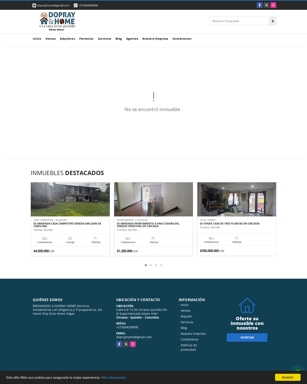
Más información (113, 378)
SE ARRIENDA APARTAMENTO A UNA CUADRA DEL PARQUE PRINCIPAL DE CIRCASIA (148, 225)
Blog (119, 39)
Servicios (104, 39)
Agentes (132, 39)
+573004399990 (88, 5)
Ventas (50, 39)
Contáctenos (181, 39)
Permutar (86, 39)
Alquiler (186, 316)
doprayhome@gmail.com (134, 337)
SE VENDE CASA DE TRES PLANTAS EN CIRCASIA (229, 223)
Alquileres (67, 39)
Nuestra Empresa (155, 39)
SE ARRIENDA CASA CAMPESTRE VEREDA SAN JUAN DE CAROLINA (67, 225)
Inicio (37, 39)
